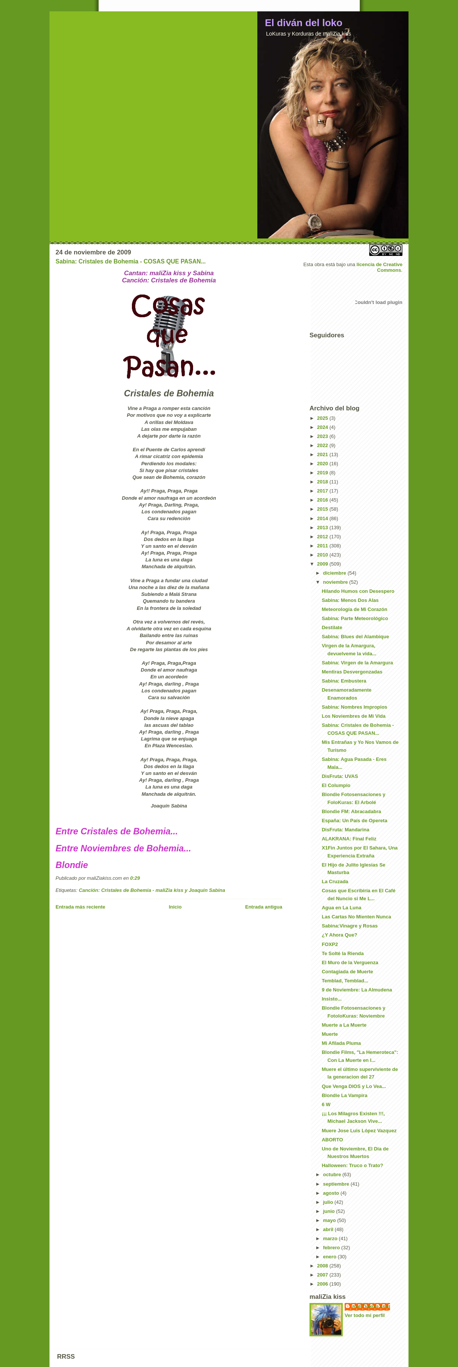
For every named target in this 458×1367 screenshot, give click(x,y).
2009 (323, 564)
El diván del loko (303, 22)
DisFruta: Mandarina (345, 829)
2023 (323, 436)
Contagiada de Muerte (347, 971)
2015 (323, 509)
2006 (323, 1284)
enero (330, 1256)
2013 (323, 527)
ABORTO (332, 1140)
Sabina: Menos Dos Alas (350, 600)
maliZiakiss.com (371, 1306)
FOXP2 (330, 944)
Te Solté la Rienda (343, 953)
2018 (323, 482)
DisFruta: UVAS (340, 776)
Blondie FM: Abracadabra (351, 811)
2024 (323, 427)
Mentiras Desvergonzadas (352, 672)
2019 (323, 472)
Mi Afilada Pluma (341, 1043)
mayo (330, 1220)
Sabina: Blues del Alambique (355, 636)
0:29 (135, 878)
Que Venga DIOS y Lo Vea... (354, 1086)
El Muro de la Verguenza (350, 962)
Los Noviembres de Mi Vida (353, 716)
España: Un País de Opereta (354, 820)
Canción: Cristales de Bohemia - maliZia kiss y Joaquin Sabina (152, 890)
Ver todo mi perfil (365, 1315)
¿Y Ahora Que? (339, 935)
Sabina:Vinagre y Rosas (350, 926)
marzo (331, 1238)
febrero (332, 1247)
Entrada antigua (263, 907)
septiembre (337, 1184)
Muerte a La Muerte (344, 1025)
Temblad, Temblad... (345, 981)
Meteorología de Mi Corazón (354, 609)
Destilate (332, 627)
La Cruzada (335, 881)
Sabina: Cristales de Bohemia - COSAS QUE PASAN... (131, 261)
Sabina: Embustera (344, 681)
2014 (323, 518)
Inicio (175, 907)
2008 (323, 1266)
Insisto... (332, 999)
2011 (323, 546)
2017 (323, 491)
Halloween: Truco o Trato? (352, 1165)
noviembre (336, 582)
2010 (323, 555)
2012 (323, 536)
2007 (323, 1275)
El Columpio (336, 785)
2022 (323, 445)
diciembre (335, 573)
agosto (331, 1193)
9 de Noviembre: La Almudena (357, 990)
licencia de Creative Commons (379, 267)
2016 (323, 500)
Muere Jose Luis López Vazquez (359, 1130)
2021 (323, 454)
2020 (323, 463)
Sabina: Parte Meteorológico (355, 618)
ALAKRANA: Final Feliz (349, 839)
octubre (332, 1174)
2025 (323, 418)
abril (329, 1229)
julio (328, 1202)
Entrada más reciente (80, 907)
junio (329, 1211)
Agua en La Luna (341, 907)
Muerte (330, 1034)
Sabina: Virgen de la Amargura (357, 663)
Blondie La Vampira (344, 1095)
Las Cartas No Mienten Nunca (356, 917)
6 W (326, 1104)
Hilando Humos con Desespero (358, 591)
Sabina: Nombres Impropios (354, 707)
